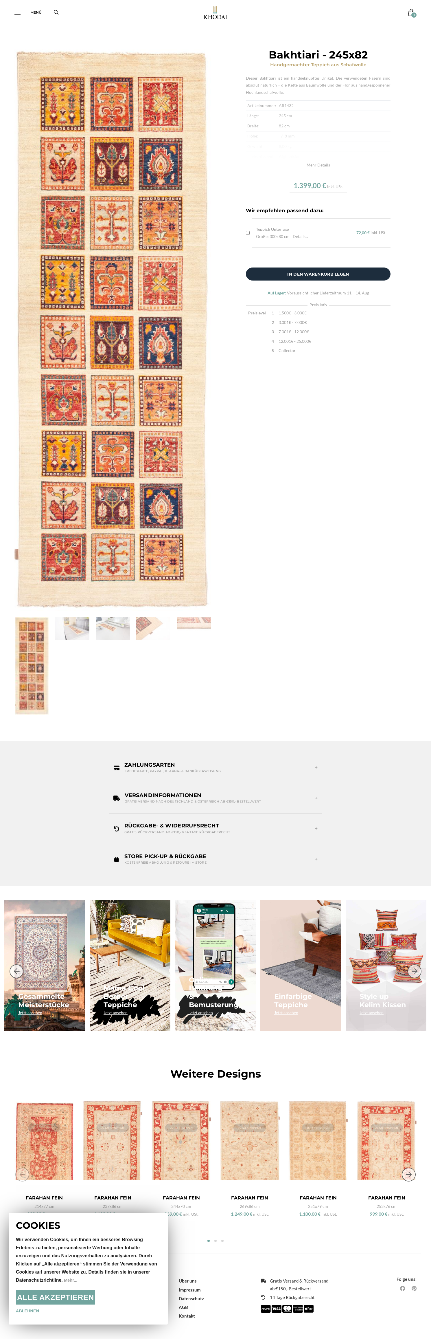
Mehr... (71, 1280)
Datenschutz (191, 1290)
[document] (88, 1268)
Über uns (188, 1273)
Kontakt (187, 1308)
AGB (183, 1299)
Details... (300, 236)
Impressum (190, 1281)
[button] (215, 767)
